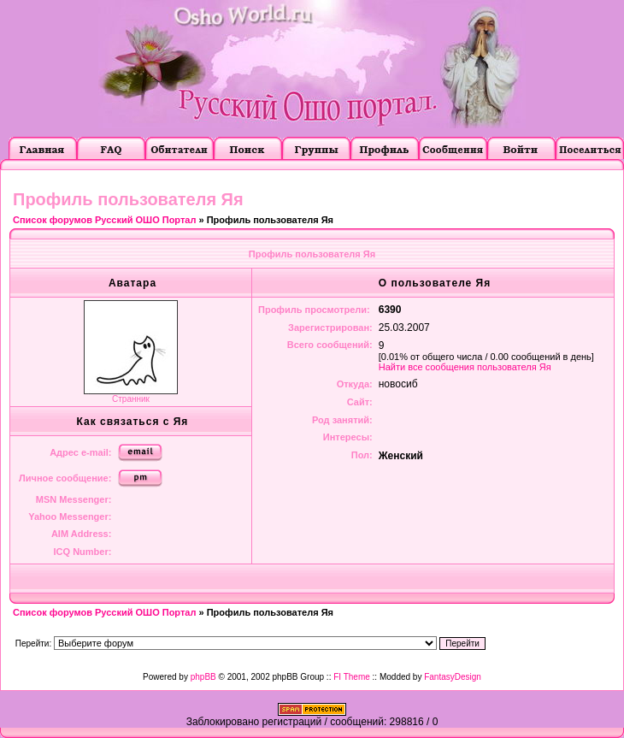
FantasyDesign (452, 677)
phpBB (203, 677)
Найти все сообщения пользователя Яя (465, 367)
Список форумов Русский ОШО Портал (104, 220)
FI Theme (351, 677)
